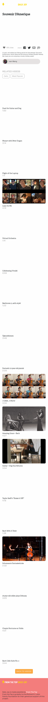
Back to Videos (24, 671)
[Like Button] (4, 47)
